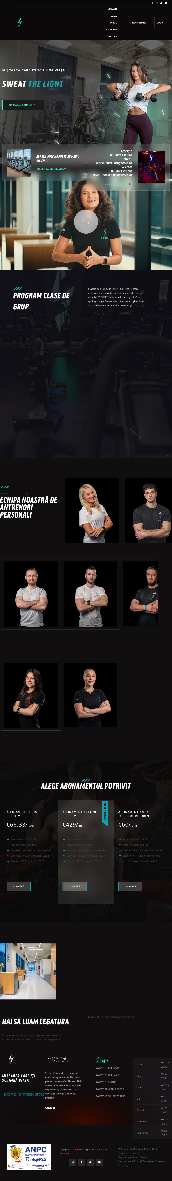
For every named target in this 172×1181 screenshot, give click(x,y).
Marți (140, 1089)
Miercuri (142, 1100)
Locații (112, 8)
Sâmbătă (142, 1134)
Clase (114, 15)
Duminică (142, 1146)
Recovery (111, 29)
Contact (112, 36)
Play (86, 234)
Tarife (113, 22)
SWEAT (77, 1162)
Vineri (140, 1123)
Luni (139, 1077)
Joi (138, 1111)
